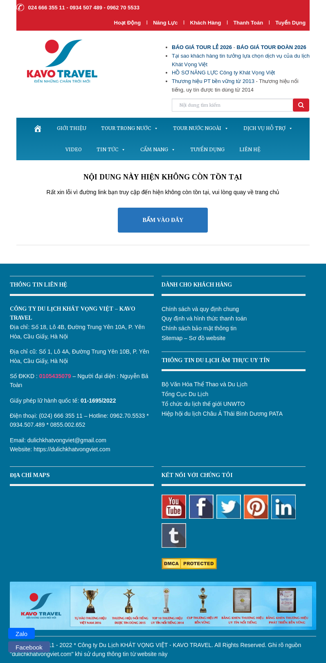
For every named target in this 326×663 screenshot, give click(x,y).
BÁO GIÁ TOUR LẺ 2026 (202, 47)
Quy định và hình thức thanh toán (204, 318)
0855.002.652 (67, 424)
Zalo (21, 633)
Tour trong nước (129, 128)
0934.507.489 (27, 424)
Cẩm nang (157, 149)
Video (73, 149)
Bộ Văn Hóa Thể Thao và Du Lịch (204, 384)
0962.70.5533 (127, 415)
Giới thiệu (71, 128)
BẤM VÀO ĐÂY (163, 220)
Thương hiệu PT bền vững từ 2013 (213, 81)
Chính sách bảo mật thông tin (199, 328)
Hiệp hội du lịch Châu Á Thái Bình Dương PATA (222, 413)
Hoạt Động (127, 23)
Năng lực (165, 23)
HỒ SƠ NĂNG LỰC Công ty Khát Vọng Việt (223, 72)
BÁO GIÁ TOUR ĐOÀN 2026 (271, 47)
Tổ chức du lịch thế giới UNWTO (203, 404)
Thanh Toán (248, 23)
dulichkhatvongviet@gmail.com (66, 440)
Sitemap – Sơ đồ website (193, 338)
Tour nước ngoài (201, 128)
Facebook (29, 647)
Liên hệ (250, 149)
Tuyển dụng (290, 23)
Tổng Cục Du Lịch (185, 394)
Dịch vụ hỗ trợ (268, 128)
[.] (37, 128)
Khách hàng (205, 23)
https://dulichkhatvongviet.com (72, 449)
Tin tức (111, 149)
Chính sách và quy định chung (200, 309)
